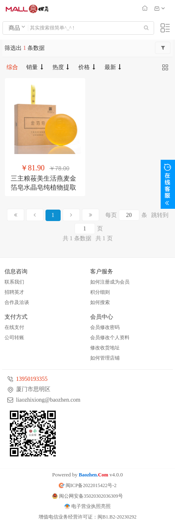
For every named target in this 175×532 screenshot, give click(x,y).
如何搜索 (100, 302)
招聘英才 (14, 292)
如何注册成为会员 (110, 282)
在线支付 (14, 327)
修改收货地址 (105, 348)
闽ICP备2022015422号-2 (88, 485)
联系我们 (14, 282)
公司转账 (14, 337)
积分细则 (100, 292)
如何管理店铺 (105, 358)
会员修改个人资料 (110, 337)
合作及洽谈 (17, 302)
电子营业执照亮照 (87, 506)
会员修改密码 (105, 327)
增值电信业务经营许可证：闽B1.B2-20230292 (87, 517)
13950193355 (32, 379)
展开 (168, 184)
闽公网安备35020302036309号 (87, 496)
